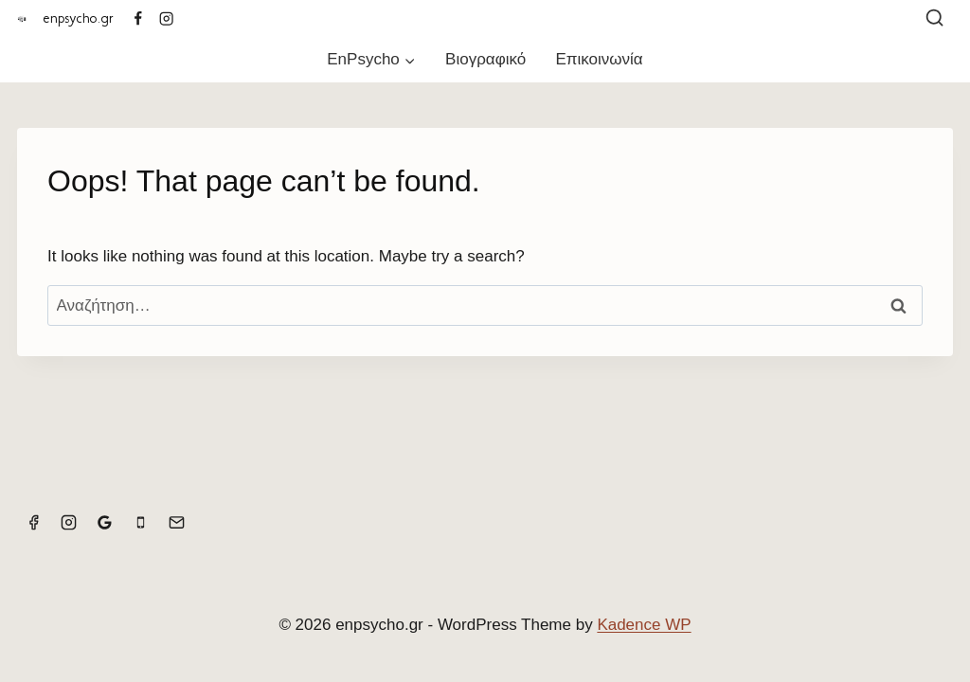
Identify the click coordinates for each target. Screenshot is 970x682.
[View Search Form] (934, 18)
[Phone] (140, 523)
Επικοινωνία (598, 59)
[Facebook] (138, 18)
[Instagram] (167, 18)
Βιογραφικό (485, 59)
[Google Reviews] (105, 523)
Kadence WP (644, 625)
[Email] (176, 523)
